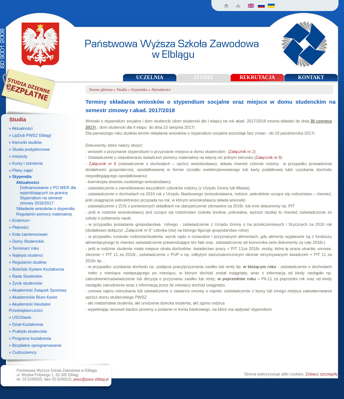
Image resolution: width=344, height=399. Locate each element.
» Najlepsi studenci (26, 255)
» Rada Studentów (25, 276)
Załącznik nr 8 (268, 157)
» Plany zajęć (21, 170)
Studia (122, 89)
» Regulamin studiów (27, 262)
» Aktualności (21, 128)
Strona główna (101, 89)
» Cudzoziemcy (22, 352)
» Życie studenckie (25, 283)
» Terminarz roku (24, 248)
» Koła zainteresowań (28, 234)
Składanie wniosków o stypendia (45, 208)
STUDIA (203, 77)
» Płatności (19, 227)
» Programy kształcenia (30, 338)
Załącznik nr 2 (241, 151)
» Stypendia (20, 176)
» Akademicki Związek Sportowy (38, 290)
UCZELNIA (150, 77)
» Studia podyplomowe (29, 149)
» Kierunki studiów (25, 142)
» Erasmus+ (20, 220)
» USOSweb (20, 317)
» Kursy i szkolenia (26, 163)
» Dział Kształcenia (26, 324)
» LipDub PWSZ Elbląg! (30, 135)
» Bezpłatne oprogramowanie (35, 345)
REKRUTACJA (257, 77)
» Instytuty (18, 156)
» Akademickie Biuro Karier (33, 297)
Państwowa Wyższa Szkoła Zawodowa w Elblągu (38, 42)
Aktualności (27, 182)
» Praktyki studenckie (28, 331)
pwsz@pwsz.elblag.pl (91, 379)
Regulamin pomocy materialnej (44, 214)
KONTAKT (311, 77)
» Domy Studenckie (26, 241)
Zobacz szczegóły (322, 374)
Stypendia (139, 89)
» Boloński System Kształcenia (36, 269)
